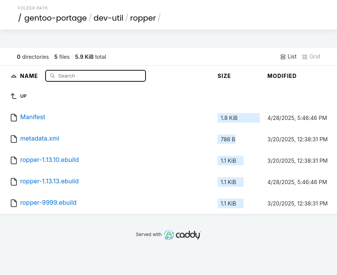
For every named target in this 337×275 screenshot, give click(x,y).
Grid (311, 56)
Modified (282, 76)
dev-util (108, 18)
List (288, 56)
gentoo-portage (56, 18)
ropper (143, 18)
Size (224, 76)
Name (30, 75)
